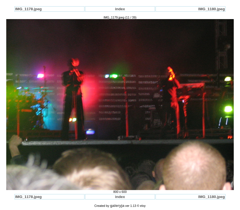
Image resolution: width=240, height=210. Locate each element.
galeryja (117, 205)
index (120, 9)
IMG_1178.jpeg (28, 9)
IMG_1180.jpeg (211, 9)
